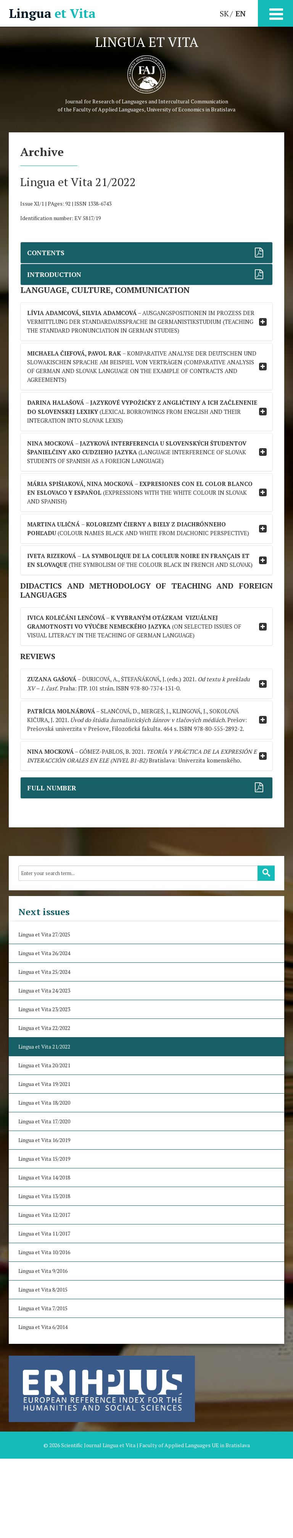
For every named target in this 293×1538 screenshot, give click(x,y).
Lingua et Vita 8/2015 (43, 1368)
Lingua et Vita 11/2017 (44, 1312)
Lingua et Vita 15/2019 (44, 1238)
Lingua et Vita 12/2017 (44, 1294)
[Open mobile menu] (275, 13)
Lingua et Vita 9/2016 (43, 1350)
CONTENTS (46, 252)
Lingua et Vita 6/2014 (43, 1406)
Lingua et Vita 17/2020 (44, 1200)
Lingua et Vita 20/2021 (44, 1144)
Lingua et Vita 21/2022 (44, 1125)
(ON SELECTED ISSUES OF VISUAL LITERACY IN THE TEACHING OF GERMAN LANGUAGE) (139, 681)
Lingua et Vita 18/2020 (44, 1182)
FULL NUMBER (52, 867)
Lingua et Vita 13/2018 (44, 1275)
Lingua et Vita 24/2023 (44, 1069)
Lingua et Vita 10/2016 (44, 1331)
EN (240, 13)
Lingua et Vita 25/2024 (44, 1051)
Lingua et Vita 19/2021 (44, 1163)
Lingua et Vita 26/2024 (44, 1032)
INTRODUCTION (55, 274)
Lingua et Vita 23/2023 (44, 1088)
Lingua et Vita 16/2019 (44, 1219)
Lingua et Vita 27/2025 (44, 1013)
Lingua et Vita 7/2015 (43, 1387)
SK (224, 13)
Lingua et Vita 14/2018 (44, 1256)
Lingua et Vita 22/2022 (44, 1107)
